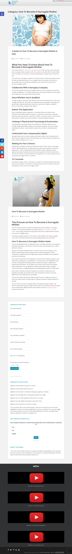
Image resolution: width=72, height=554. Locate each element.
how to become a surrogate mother (31, 70)
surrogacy (30, 140)
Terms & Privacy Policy (16, 376)
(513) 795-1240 (67, 1)
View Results (36, 440)
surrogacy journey (51, 287)
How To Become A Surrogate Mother (28, 211)
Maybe (14, 433)
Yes (13, 427)
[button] (2, 14)
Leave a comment (26, 58)
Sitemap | (54, 552)
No (13, 430)
